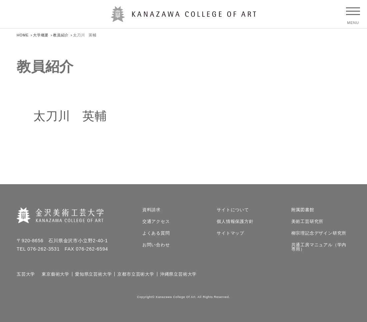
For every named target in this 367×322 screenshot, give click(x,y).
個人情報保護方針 (235, 221)
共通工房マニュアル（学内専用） (319, 247)
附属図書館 (302, 210)
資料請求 (151, 210)
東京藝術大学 (55, 274)
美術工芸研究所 (307, 221)
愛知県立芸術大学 (93, 274)
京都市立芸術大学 (135, 274)
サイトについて (233, 210)
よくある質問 (156, 233)
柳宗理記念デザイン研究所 (319, 233)
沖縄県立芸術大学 (178, 274)
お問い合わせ (156, 245)
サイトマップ (230, 233)
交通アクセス (156, 221)
